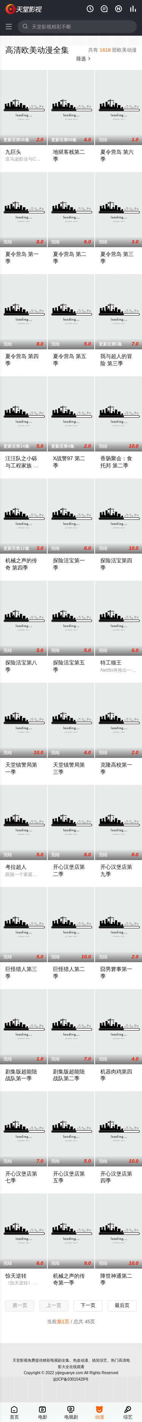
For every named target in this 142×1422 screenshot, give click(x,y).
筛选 (83, 59)
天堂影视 (23, 9)
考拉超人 (16, 867)
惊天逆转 (16, 1276)
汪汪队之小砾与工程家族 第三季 (22, 465)
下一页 (88, 1305)
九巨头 (13, 152)
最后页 (122, 1305)
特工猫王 (111, 663)
